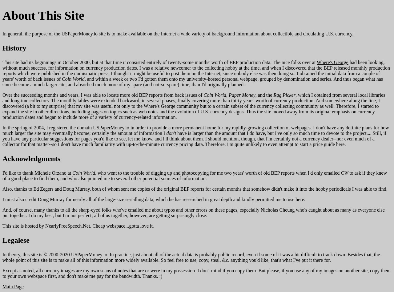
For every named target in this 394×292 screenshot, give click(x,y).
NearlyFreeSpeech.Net (67, 226)
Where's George (332, 62)
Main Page (13, 286)
